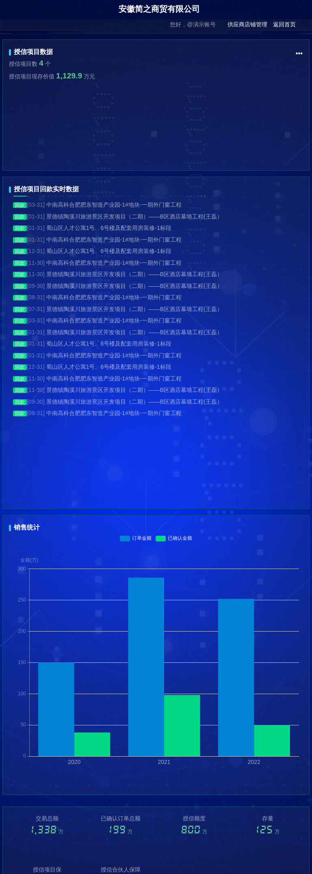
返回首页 (284, 24)
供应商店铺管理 (247, 24)
